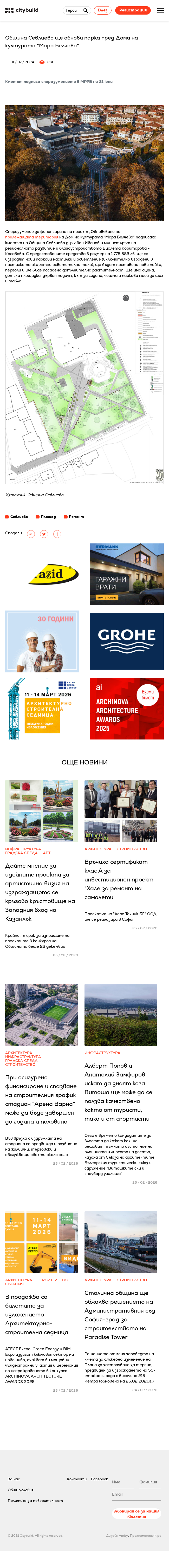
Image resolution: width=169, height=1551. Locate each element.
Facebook (99, 1479)
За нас (14, 1479)
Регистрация (133, 10)
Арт (46, 853)
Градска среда (21, 853)
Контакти (77, 1479)
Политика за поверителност (35, 1500)
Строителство (132, 849)
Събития (14, 1284)
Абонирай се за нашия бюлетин (136, 1514)
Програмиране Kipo (145, 1536)
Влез (102, 10)
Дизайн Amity (117, 1536)
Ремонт (76, 516)
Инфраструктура (23, 849)
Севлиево (19, 516)
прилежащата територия (31, 237)
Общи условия (21, 1490)
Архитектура (98, 849)
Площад (48, 516)
